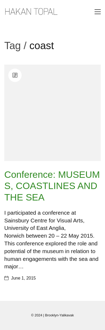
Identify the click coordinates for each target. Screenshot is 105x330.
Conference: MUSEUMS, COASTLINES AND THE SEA (52, 185)
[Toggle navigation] (98, 11)
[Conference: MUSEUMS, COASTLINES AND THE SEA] (52, 113)
